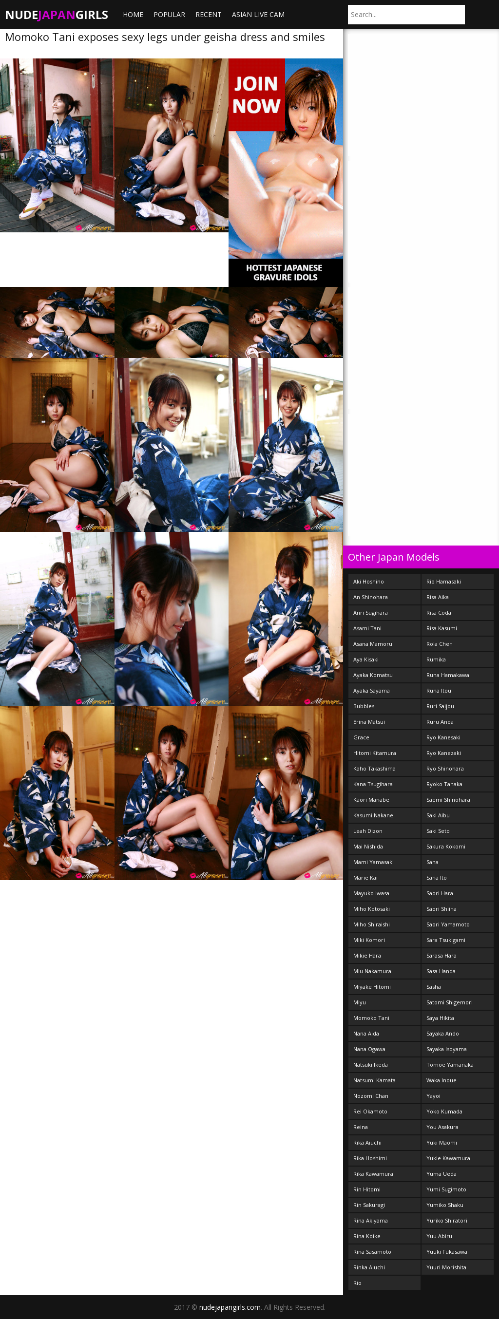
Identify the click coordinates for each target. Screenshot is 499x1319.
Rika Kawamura (373, 1173)
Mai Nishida (368, 846)
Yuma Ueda (441, 1173)
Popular (169, 14)
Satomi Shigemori (449, 1002)
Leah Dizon (368, 830)
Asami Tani (367, 628)
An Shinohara (370, 597)
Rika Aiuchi (367, 1142)
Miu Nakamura (372, 971)
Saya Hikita (440, 1017)
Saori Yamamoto (448, 924)
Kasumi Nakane (373, 815)
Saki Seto (438, 830)
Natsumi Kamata (374, 1080)
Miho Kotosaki (371, 908)
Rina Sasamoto (372, 1251)
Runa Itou (438, 690)
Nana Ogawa (369, 1049)
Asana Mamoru (372, 643)
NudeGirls (56, 14)
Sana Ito (436, 877)
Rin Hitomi (367, 1189)
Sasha (433, 986)
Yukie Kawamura (448, 1158)
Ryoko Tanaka (444, 784)
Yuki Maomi (441, 1142)
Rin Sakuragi (369, 1204)
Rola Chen (439, 643)
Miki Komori (369, 939)
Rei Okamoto (370, 1111)
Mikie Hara (367, 955)
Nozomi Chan (370, 1095)
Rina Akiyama (370, 1220)
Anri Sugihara (370, 612)
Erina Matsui (369, 721)
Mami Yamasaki (373, 862)
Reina (360, 1127)
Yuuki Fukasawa (446, 1251)
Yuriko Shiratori (446, 1220)
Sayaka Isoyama (446, 1049)
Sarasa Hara (441, 955)
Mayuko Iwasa (371, 893)
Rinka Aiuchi (369, 1267)
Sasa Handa (441, 971)
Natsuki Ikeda (370, 1064)
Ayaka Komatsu (373, 674)
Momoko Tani (371, 1017)
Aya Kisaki (366, 659)
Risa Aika (437, 597)
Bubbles (363, 706)
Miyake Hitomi (372, 986)
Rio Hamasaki (443, 581)
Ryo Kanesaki (443, 737)
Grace (361, 737)
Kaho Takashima (374, 768)
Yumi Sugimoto (446, 1189)
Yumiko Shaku (444, 1204)
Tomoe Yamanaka (450, 1064)
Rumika (436, 659)
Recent (208, 14)
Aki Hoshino (368, 581)
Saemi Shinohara (448, 799)
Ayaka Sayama (371, 690)
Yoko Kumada (444, 1111)
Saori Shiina (441, 908)
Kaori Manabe (371, 799)
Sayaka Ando (442, 1033)
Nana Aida (366, 1033)
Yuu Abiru (439, 1236)
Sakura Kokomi (445, 846)
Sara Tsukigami (445, 939)
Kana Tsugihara (373, 784)
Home (133, 14)
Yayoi (433, 1095)
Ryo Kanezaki (443, 752)
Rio (357, 1282)
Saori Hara (439, 893)
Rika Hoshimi (370, 1158)
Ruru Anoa (440, 721)
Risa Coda (438, 612)
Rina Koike (367, 1236)
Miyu (359, 1002)
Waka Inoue (441, 1080)
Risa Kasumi (441, 628)
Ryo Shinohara (445, 768)
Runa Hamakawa (447, 674)
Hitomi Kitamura (374, 752)
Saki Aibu (438, 815)
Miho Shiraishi (371, 924)
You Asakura (442, 1127)
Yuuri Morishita (446, 1267)
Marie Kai (365, 877)
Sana (432, 862)
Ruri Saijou (440, 706)
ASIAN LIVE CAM (258, 14)
